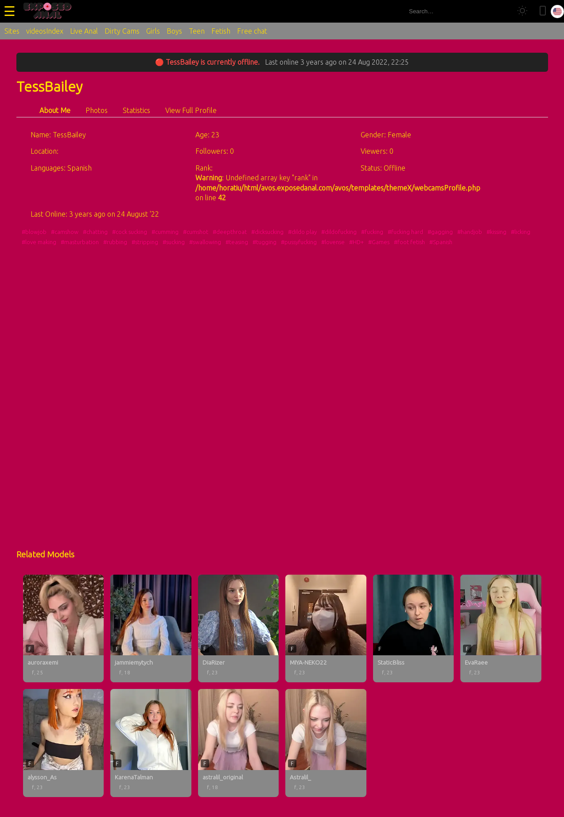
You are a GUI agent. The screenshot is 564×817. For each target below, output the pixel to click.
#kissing (496, 232)
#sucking (174, 242)
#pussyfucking (299, 242)
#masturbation (80, 242)
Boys (174, 31)
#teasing (237, 242)
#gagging (440, 232)
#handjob (469, 232)
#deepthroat (230, 232)
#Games (378, 242)
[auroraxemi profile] (63, 629)
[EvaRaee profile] (500, 629)
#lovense (333, 242)
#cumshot (195, 232)
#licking (520, 232)
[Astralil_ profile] (325, 743)
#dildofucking (339, 232)
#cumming (165, 232)
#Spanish (440, 242)
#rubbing (115, 242)
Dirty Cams (122, 31)
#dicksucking (267, 232)
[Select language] (557, 11)
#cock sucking (129, 232)
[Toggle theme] (522, 11)
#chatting (95, 232)
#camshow (64, 232)
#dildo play (302, 232)
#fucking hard (405, 232)
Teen (197, 31)
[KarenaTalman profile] (150, 743)
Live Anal (84, 31)
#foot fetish (409, 242)
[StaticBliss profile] (413, 629)
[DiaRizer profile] (238, 629)
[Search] (501, 11)
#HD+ (356, 242)
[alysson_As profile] (63, 743)
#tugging (264, 242)
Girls (153, 31)
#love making (39, 242)
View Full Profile (191, 110)
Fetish (220, 31)
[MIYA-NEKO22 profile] (325, 629)
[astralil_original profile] (238, 743)
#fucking (372, 232)
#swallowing (205, 242)
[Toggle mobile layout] (543, 11)
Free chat (252, 31)
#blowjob (34, 232)
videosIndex (44, 31)
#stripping (145, 242)
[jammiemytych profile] (150, 629)
